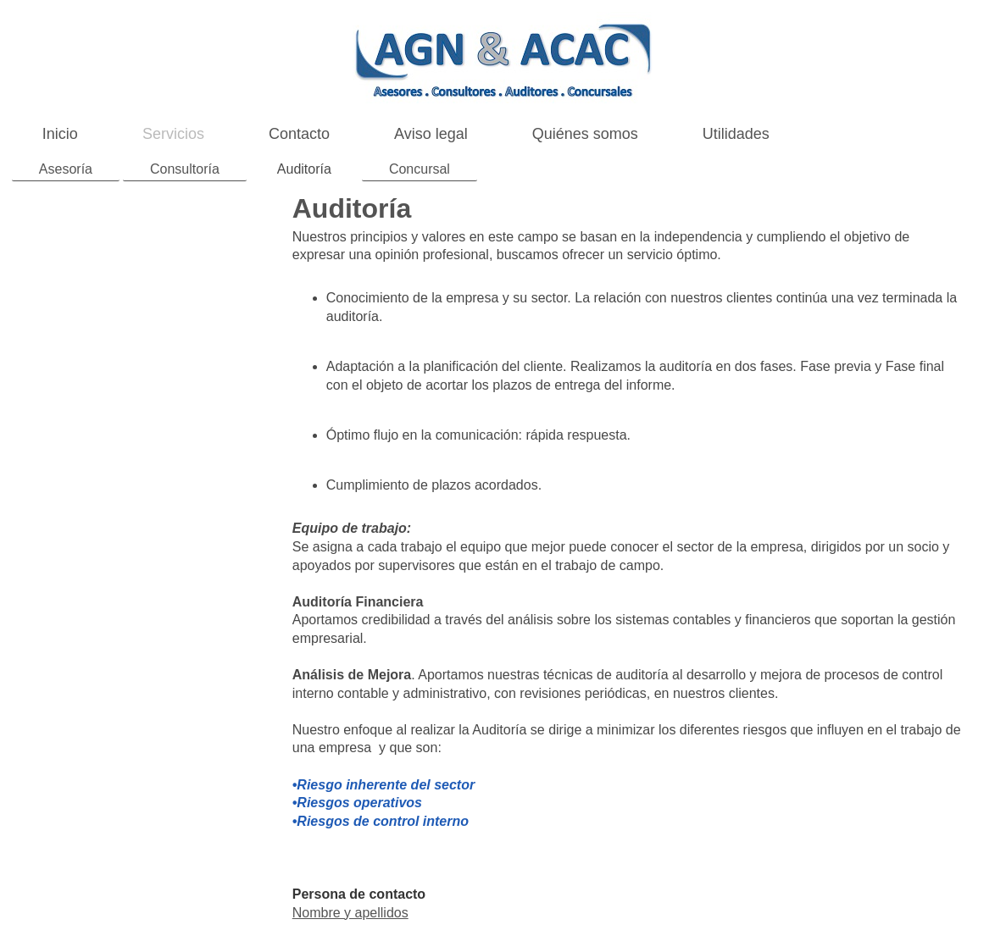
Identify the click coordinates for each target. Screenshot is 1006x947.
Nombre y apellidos (350, 912)
